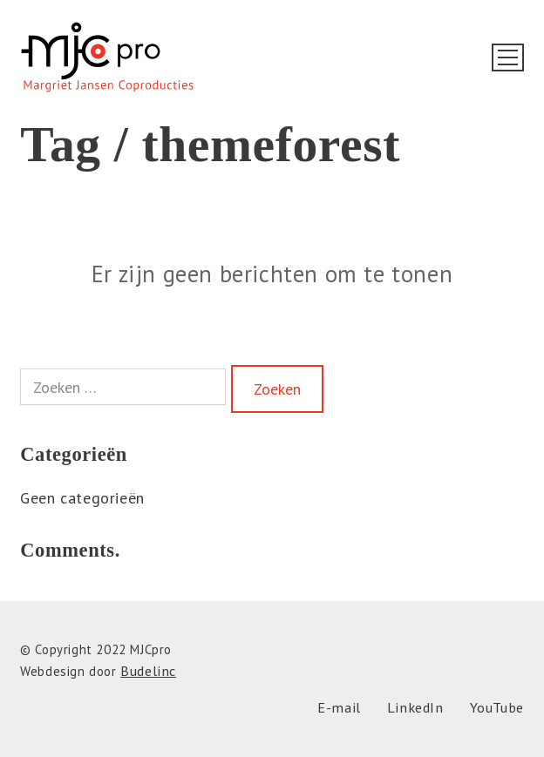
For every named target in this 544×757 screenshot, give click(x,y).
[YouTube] (497, 708)
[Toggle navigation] (508, 57)
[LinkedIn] (415, 708)
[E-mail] (339, 708)
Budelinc (148, 670)
